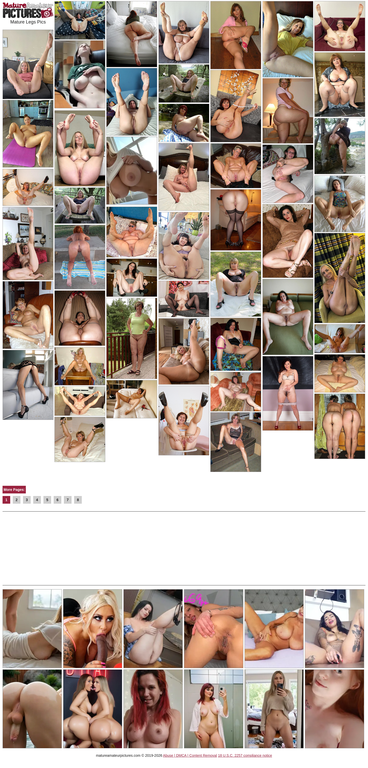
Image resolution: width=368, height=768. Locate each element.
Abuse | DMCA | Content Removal (190, 755)
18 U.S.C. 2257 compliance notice (245, 755)
